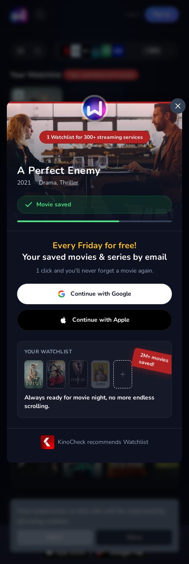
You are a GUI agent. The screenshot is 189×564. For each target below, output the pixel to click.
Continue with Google (94, 294)
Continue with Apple (94, 320)
